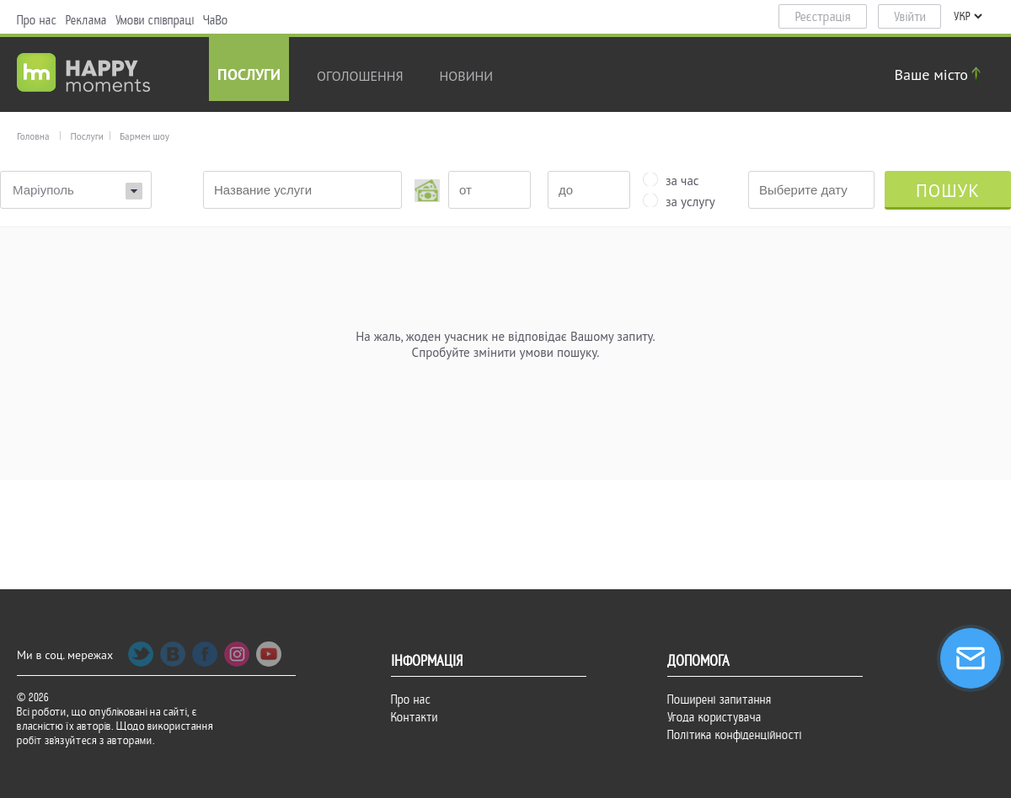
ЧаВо (215, 20)
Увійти (910, 17)
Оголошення (360, 75)
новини (467, 75)
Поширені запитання (719, 699)
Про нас (37, 20)
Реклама (86, 20)
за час (682, 179)
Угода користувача (714, 717)
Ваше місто (940, 74)
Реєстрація (823, 17)
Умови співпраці (155, 20)
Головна (33, 136)
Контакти (414, 717)
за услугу (690, 200)
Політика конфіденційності (734, 735)
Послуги (249, 76)
